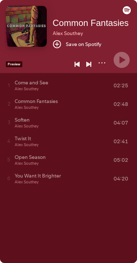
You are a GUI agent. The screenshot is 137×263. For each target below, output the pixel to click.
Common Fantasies (91, 23)
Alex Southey (68, 33)
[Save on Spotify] (77, 44)
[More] (102, 62)
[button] (126, 12)
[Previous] (77, 64)
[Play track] (9, 85)
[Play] (121, 60)
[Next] (89, 64)
